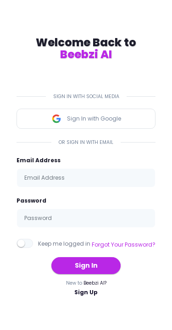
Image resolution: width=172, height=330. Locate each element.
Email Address (39, 160)
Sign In (86, 265)
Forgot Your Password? (123, 244)
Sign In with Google (86, 119)
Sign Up (86, 292)
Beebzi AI (86, 54)
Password (31, 200)
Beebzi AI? (94, 283)
